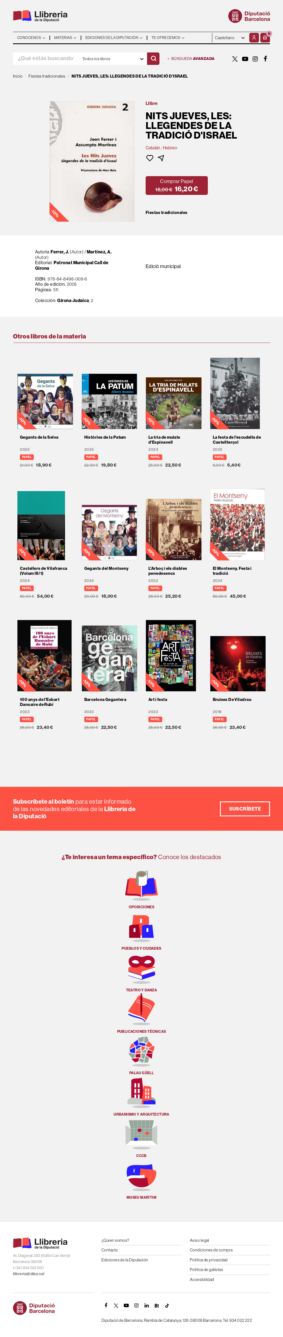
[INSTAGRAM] (255, 58)
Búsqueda (191, 59)
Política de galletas (206, 1269)
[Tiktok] (167, 1305)
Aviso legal (199, 1240)
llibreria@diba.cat (28, 1273)
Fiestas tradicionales (166, 212)
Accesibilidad (202, 1279)
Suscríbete (245, 809)
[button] (265, 38)
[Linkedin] (146, 1305)
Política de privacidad (209, 1259)
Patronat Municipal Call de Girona (71, 265)
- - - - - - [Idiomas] (230, 37)
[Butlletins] (157, 1305)
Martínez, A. (99, 252)
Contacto (109, 1250)
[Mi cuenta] (254, 38)
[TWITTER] (234, 58)
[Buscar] (153, 58)
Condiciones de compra (211, 1250)
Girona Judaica (73, 300)
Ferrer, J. (60, 252)
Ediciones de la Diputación (124, 1259)
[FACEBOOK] (265, 58)
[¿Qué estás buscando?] (46, 58)
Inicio (18, 76)
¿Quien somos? (115, 1240)
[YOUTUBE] (245, 58)
